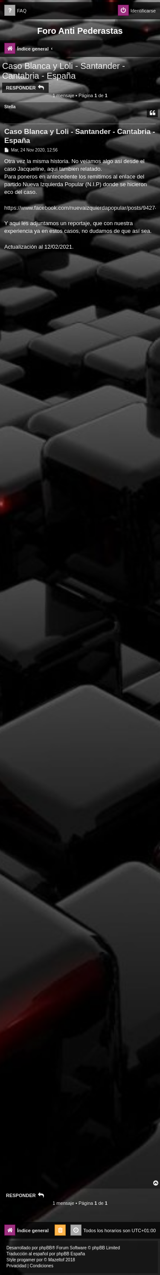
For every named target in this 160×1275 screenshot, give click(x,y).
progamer (26, 1259)
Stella (10, 106)
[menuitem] (15, 11)
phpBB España (70, 1253)
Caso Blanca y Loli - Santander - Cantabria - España (63, 70)
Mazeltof (56, 1259)
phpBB (45, 1247)
